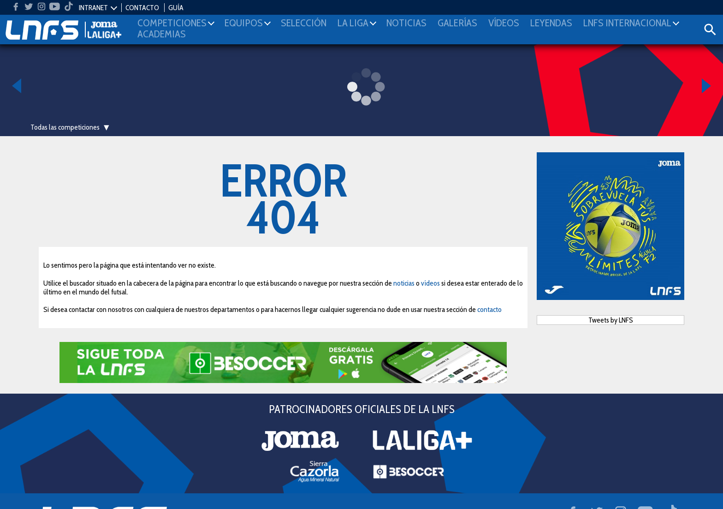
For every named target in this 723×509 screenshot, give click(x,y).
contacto (489, 309)
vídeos (430, 283)
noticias (404, 283)
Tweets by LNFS (610, 320)
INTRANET (93, 7)
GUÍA (176, 7)
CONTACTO (142, 7)
